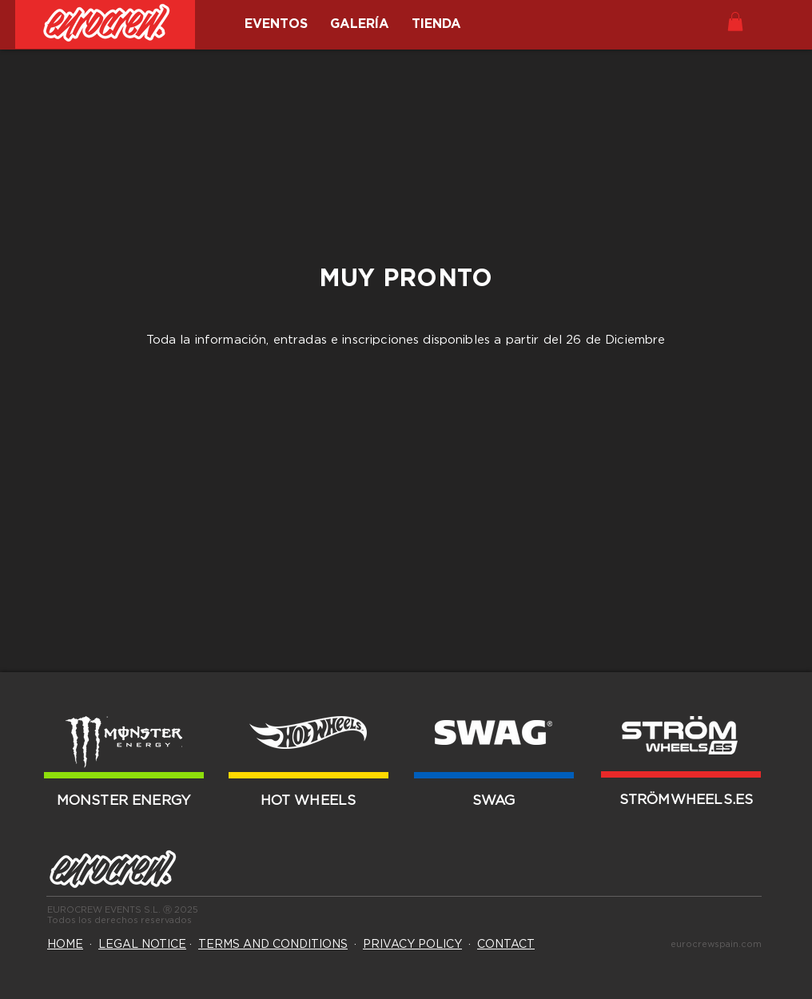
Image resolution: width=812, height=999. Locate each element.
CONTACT (506, 944)
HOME (65, 944)
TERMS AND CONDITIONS (273, 944)
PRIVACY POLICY (412, 944)
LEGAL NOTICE (142, 944)
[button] (735, 21)
